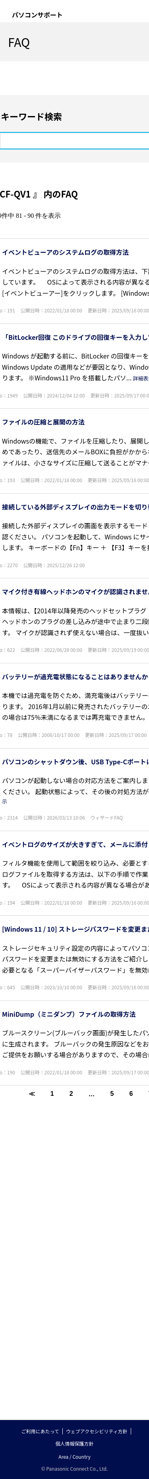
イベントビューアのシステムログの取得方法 (65, 252)
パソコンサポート (37, 15)
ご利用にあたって (40, 1431)
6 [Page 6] (131, 1093)
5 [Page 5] (112, 1093)
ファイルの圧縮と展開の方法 (43, 421)
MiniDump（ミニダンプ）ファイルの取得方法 (69, 1014)
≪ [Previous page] (32, 1093)
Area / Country (74, 1456)
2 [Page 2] (71, 1093)
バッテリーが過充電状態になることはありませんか (75, 676)
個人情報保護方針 (74, 1443)
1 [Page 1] (52, 1093)
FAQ (19, 41)
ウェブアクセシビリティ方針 (97, 1431)
